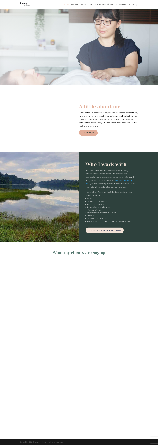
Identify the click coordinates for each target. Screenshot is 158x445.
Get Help (74, 4)
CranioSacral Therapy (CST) (101, 4)
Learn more (88, 133)
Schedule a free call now (104, 230)
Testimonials (121, 4)
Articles (84, 4)
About (131, 4)
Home (66, 4)
